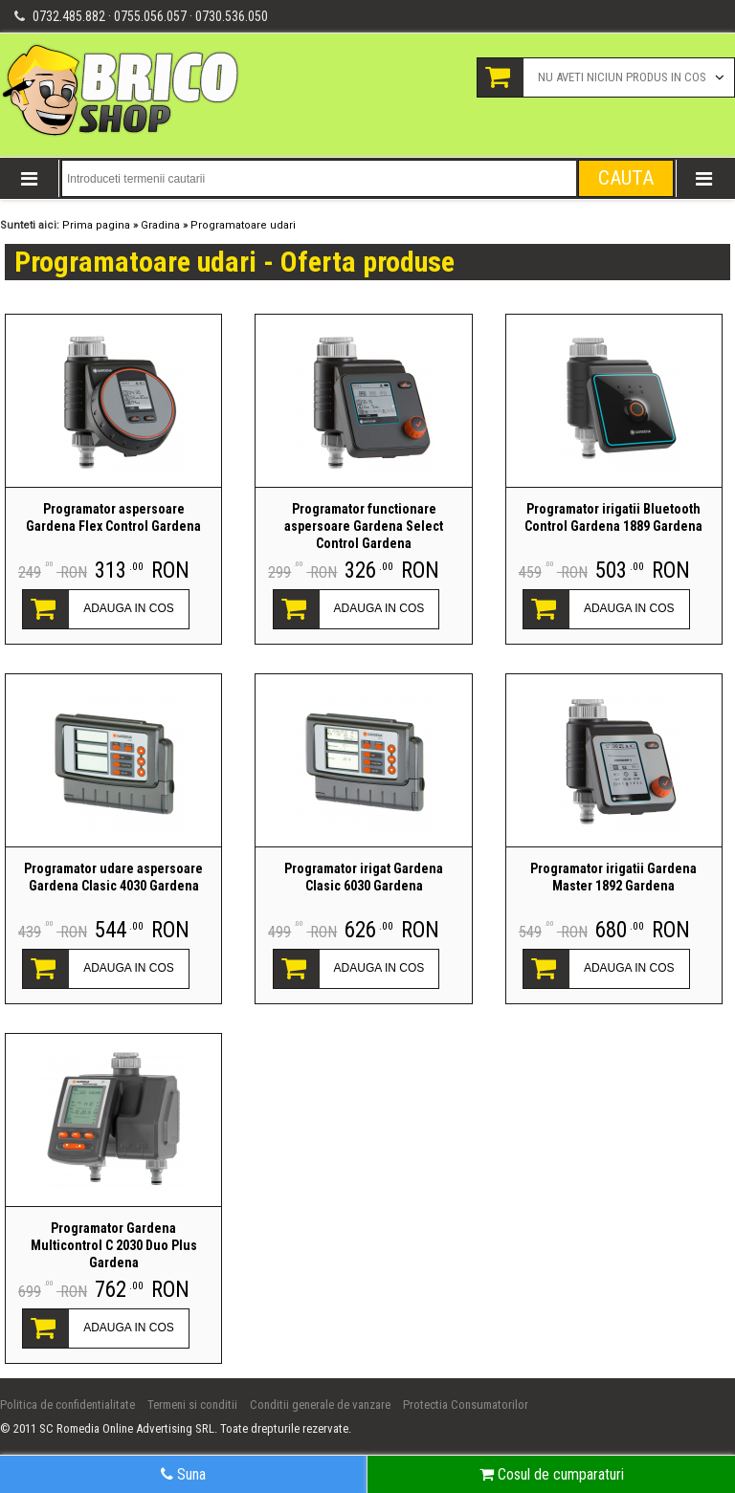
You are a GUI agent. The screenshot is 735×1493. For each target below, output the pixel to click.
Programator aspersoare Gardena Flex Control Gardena (113, 517)
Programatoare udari (243, 225)
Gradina (160, 225)
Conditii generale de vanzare (320, 1404)
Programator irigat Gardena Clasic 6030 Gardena (363, 877)
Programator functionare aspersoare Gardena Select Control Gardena (363, 526)
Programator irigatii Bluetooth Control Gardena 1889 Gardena (613, 517)
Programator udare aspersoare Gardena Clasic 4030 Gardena (113, 877)
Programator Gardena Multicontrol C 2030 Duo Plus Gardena (114, 1245)
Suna (183, 1474)
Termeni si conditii (192, 1404)
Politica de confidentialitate (67, 1404)
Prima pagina (96, 225)
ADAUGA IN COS (128, 608)
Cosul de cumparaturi (551, 1474)
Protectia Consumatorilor (465, 1404)
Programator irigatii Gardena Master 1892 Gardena (613, 877)
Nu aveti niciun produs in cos (622, 77)
